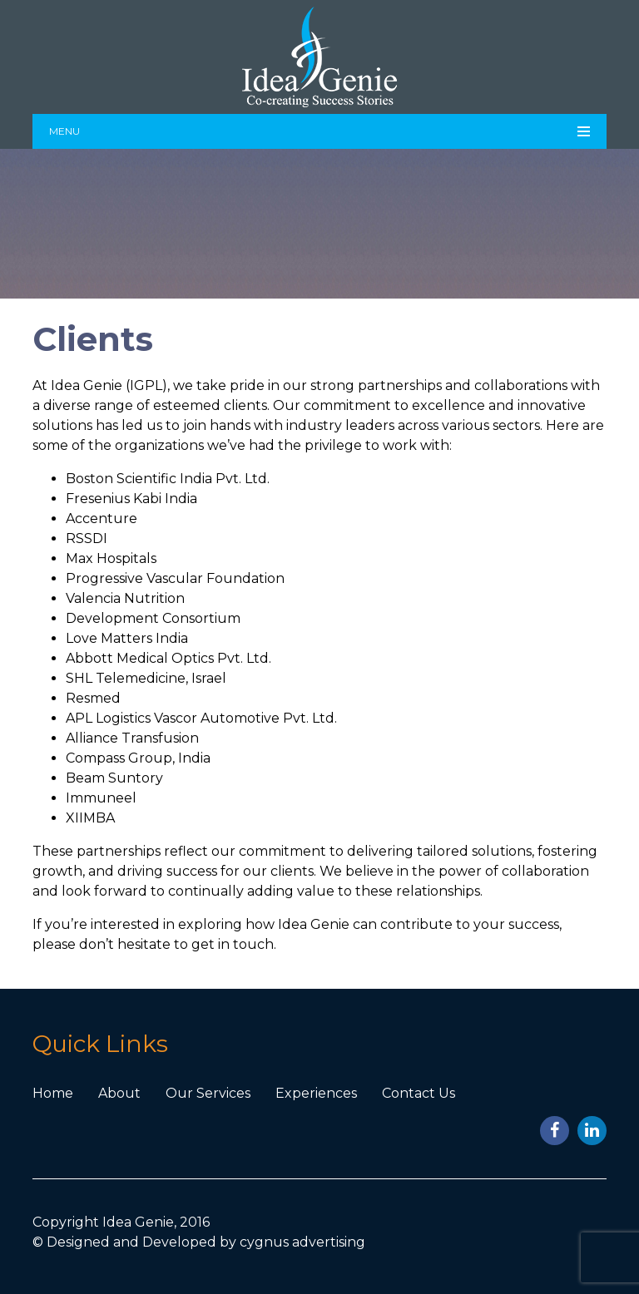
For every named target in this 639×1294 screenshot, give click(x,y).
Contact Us (418, 1093)
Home (52, 1093)
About (119, 1093)
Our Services (208, 1093)
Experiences (316, 1093)
